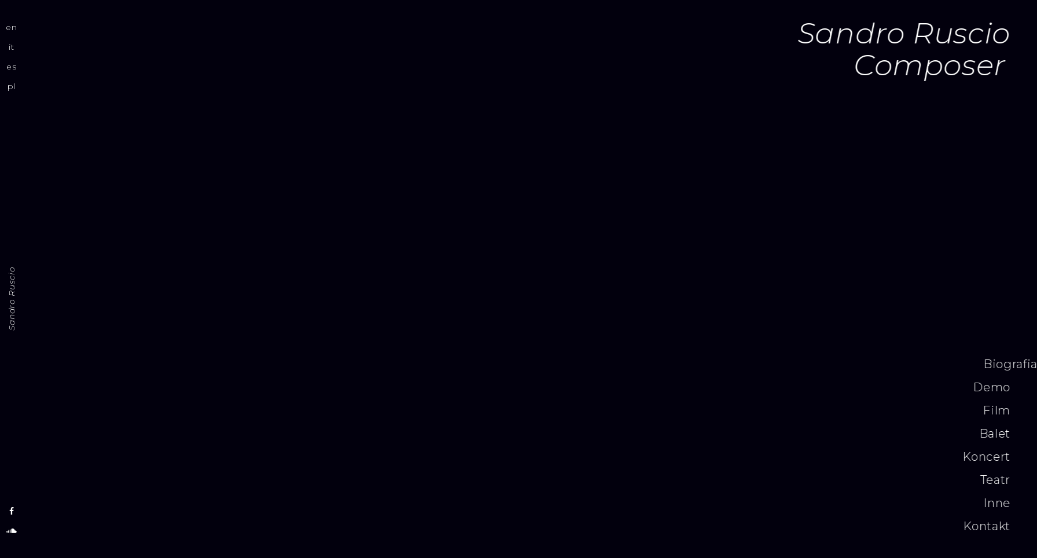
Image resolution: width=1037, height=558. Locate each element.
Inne (586, 503)
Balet (583, 433)
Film (586, 410)
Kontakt (575, 526)
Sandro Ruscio (12, 299)
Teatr (584, 480)
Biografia (599, 364)
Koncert (575, 457)
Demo (581, 387)
